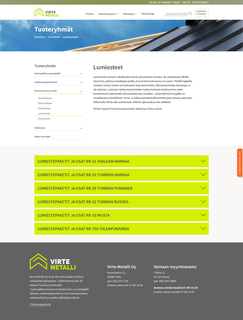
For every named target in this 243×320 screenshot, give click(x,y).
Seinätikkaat (45, 98)
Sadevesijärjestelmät (45, 82)
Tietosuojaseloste (40, 304)
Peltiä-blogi (147, 13)
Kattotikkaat (45, 103)
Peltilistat (39, 127)
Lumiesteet (44, 113)
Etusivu (90, 13)
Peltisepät (128, 13)
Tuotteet (53, 37)
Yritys (186, 2)
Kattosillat (44, 118)
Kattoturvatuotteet (45, 90)
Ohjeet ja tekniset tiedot (164, 2)
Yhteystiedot (200, 2)
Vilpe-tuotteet (42, 136)
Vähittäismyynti (107, 13)
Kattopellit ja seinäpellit (47, 73)
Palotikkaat (44, 108)
